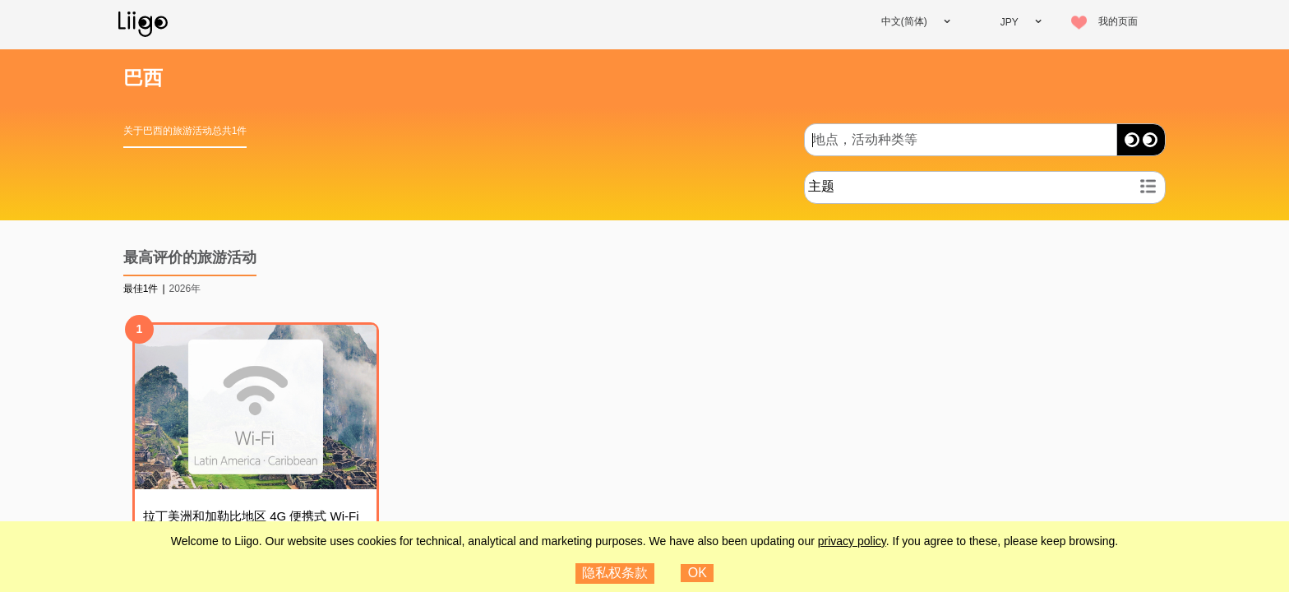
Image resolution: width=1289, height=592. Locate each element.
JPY (1009, 22)
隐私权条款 (615, 573)
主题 (821, 186)
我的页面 (1118, 21)
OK (697, 573)
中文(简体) (904, 21)
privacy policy (852, 541)
